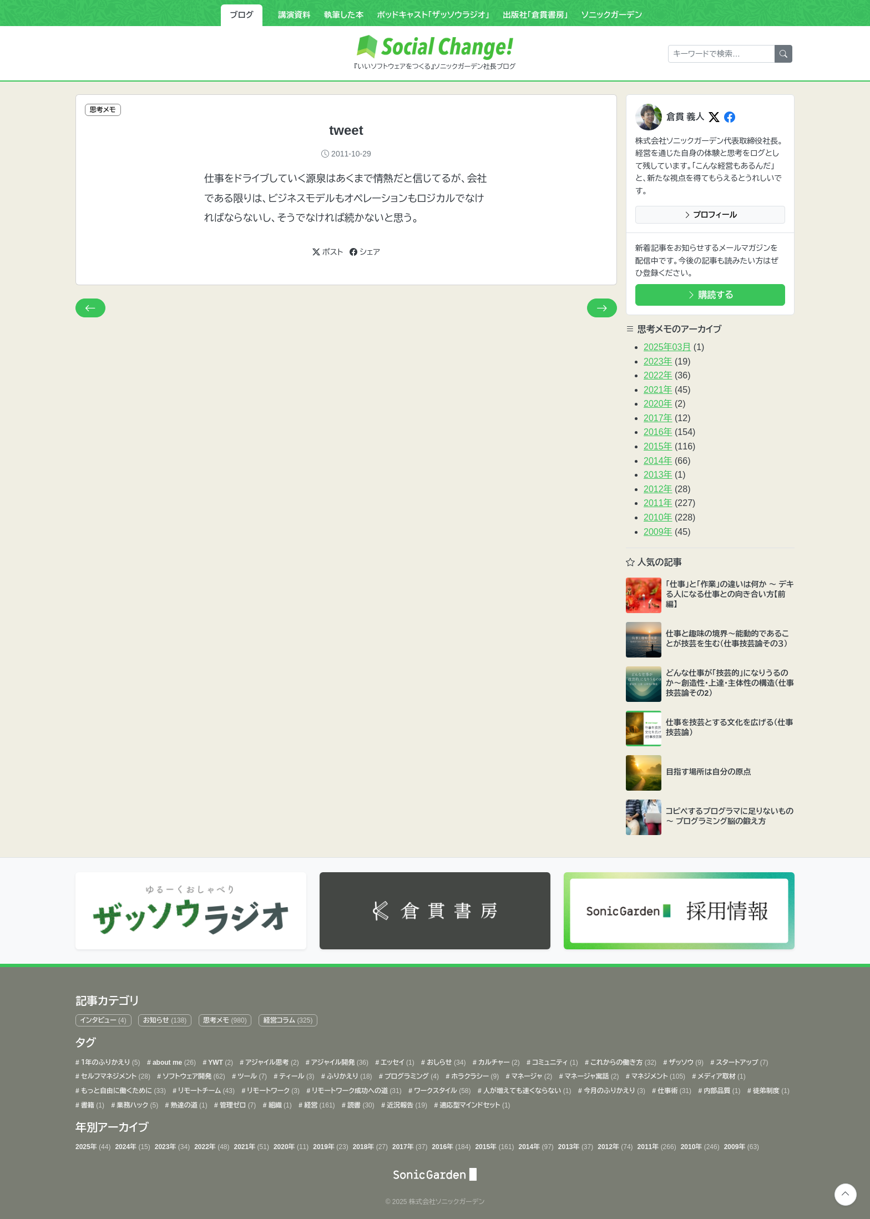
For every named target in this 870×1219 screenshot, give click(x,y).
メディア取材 (720, 1074)
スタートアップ (741, 1060)
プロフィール (710, 214)
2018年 (370, 1145)
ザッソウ (685, 1060)
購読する (710, 295)
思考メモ (224, 1018)
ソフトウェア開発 (193, 1074)
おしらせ (445, 1060)
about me (173, 1060)
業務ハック (136, 1102)
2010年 (658, 517)
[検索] (783, 54)
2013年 (658, 474)
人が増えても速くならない (526, 1088)
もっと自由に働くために (122, 1088)
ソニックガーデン (612, 15)
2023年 (658, 361)
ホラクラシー (474, 1074)
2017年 (658, 418)
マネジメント (657, 1074)
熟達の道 (188, 1102)
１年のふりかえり (109, 1060)
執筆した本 (344, 15)
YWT (219, 1060)
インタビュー (103, 1018)
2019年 (330, 1145)
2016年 (658, 432)
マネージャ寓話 (591, 1074)
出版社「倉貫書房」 (535, 15)
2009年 (658, 532)
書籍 (91, 1102)
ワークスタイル (441, 1088)
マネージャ (530, 1074)
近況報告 (406, 1102)
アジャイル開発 (339, 1060)
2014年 (658, 461)
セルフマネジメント (114, 1074)
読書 (360, 1102)
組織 (278, 1102)
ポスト (327, 251)
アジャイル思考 (271, 1060)
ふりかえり (348, 1074)
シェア (365, 251)
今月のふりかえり (613, 1088)
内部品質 (721, 1088)
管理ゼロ (237, 1102)
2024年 (132, 1145)
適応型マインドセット (474, 1102)
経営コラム (288, 1018)
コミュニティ (554, 1060)
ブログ (242, 15)
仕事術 (673, 1088)
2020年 (658, 403)
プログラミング (411, 1074)
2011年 (658, 503)
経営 (318, 1102)
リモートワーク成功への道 (356, 1088)
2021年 (658, 389)
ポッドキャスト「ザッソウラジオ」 (433, 15)
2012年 (658, 489)
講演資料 (294, 15)
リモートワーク (272, 1088)
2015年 (658, 446)
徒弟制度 (770, 1088)
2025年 (92, 1145)
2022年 (658, 375)
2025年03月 (667, 347)
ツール (251, 1074)
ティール (295, 1074)
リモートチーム (205, 1088)
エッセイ (396, 1060)
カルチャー (498, 1060)
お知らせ (165, 1018)
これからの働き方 (622, 1060)
